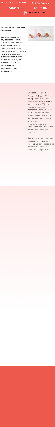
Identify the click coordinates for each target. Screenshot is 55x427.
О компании (41, 3)
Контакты (40, 7)
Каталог (14, 7)
